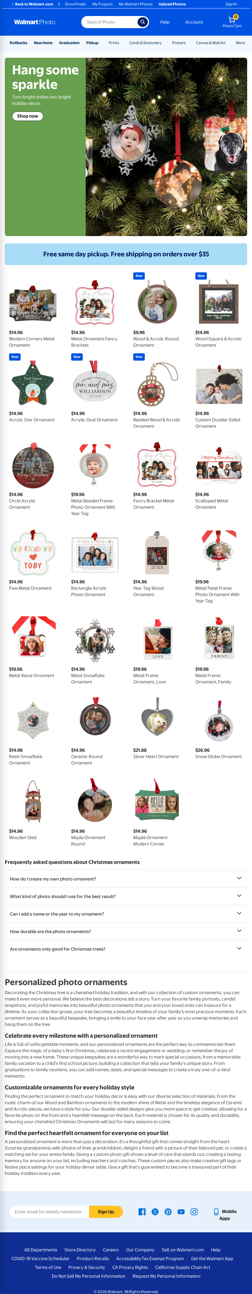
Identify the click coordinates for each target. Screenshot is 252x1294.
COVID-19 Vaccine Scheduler (41, 1258)
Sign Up (106, 1212)
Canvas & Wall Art (211, 43)
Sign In (231, 4)
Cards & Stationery (145, 43)
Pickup (92, 43)
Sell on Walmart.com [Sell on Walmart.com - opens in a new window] (183, 1250)
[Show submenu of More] (248, 43)
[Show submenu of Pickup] (101, 43)
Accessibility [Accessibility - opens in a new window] (128, 1258)
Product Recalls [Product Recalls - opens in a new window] (93, 1258)
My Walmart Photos (136, 4)
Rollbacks (18, 43)
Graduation (69, 43)
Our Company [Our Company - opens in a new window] (140, 1250)
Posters (179, 43)
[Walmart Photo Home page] (41, 22)
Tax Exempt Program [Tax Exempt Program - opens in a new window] (162, 1258)
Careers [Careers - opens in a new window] (111, 1250)
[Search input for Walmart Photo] (109, 22)
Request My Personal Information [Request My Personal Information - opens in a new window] (167, 1276)
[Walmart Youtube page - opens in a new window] (181, 1211)
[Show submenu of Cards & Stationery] (164, 43)
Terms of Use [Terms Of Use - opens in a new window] (48, 1267)
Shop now (27, 116)
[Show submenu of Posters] (188, 43)
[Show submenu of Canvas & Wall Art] (228, 43)
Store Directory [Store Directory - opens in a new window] (80, 1250)
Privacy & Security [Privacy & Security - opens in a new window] (86, 1267)
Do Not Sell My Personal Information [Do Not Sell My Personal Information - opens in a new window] (88, 1276)
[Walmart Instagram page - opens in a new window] (194, 1211)
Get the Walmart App (212, 1258)
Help (165, 22)
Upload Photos (172, 4)
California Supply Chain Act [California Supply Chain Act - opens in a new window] (182, 1267)
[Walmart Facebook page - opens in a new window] (142, 1211)
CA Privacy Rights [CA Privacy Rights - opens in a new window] (130, 1267)
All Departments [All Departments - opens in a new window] (40, 1250)
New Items (43, 43)
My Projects (102, 4)
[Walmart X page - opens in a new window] (155, 1211)
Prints (114, 43)
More (240, 43)
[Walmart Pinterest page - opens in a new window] (168, 1211)
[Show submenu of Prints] (122, 43)
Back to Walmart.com (32, 4)
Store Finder (75, 4)
